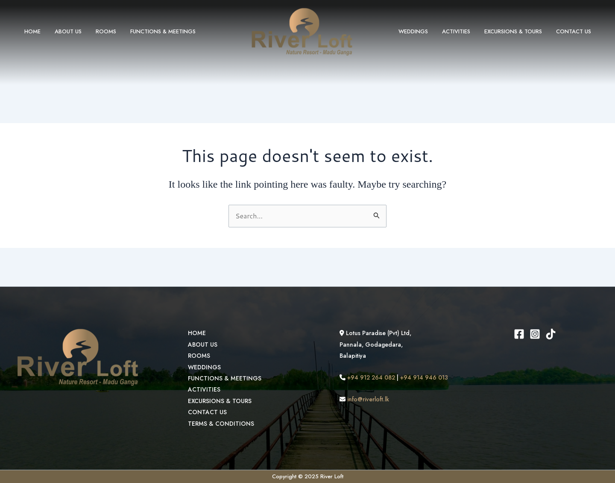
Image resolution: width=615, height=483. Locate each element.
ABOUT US (63, 31)
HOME (31, 31)
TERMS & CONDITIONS (220, 423)
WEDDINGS (423, 31)
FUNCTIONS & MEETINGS (152, 31)
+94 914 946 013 (424, 377)
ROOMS (98, 31)
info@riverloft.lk (366, 399)
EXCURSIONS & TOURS (517, 31)
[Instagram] (535, 334)
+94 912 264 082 (370, 377)
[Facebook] (519, 334)
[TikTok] (551, 334)
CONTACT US (574, 31)
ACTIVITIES (463, 31)
